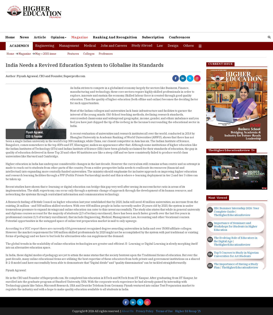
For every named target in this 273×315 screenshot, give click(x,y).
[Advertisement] (180, 17)
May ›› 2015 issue (45, 53)
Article (40, 37)
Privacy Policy (144, 311)
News (24, 37)
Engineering (44, 46)
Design (173, 46)
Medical (90, 46)
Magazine (79, 37)
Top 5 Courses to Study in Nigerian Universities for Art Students (236, 254)
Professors (106, 53)
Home (10, 37)
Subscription (153, 37)
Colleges (88, 53)
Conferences (179, 37)
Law (160, 46)
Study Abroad (142, 45)
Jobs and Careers (114, 46)
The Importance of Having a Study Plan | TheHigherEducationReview (236, 265)
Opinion (58, 37)
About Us (127, 311)
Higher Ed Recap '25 (188, 311)
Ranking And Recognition (115, 37)
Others (188, 46)
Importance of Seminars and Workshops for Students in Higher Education (235, 226)
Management (69, 46)
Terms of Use (164, 311)
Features (73, 53)
